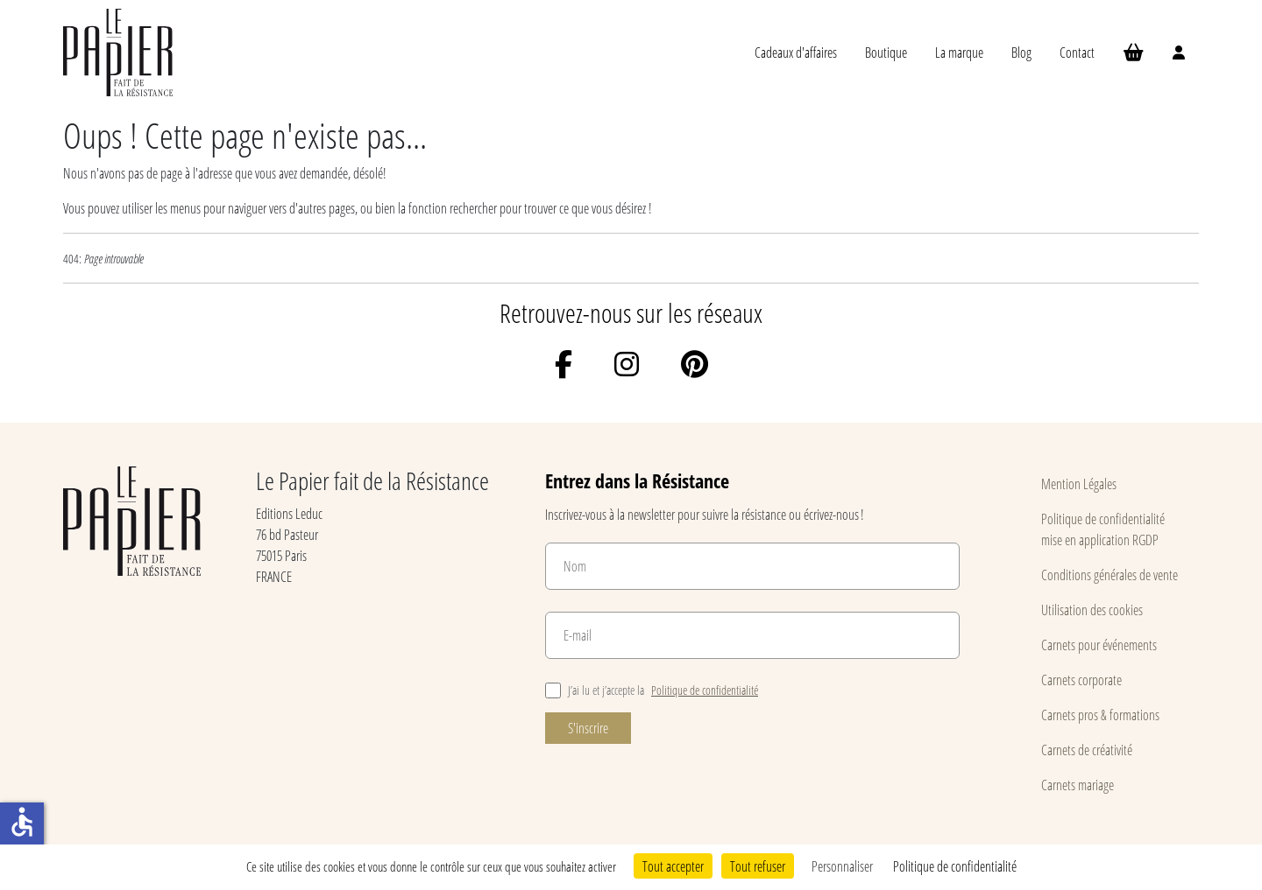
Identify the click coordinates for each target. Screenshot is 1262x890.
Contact (1077, 52)
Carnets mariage (1077, 784)
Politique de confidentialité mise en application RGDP (1103, 529)
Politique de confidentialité (704, 690)
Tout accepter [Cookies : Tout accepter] (673, 866)
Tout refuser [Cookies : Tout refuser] (757, 866)
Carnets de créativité (1086, 749)
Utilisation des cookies (1092, 609)
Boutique (886, 52)
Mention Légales (1079, 483)
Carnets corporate (1081, 679)
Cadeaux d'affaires (796, 52)
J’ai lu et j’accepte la (651, 690)
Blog (1021, 52)
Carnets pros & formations (1100, 714)
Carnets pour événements (1099, 644)
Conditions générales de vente (1109, 574)
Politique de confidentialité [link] (955, 866)
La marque (959, 52)
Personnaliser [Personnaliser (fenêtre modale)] (842, 866)
